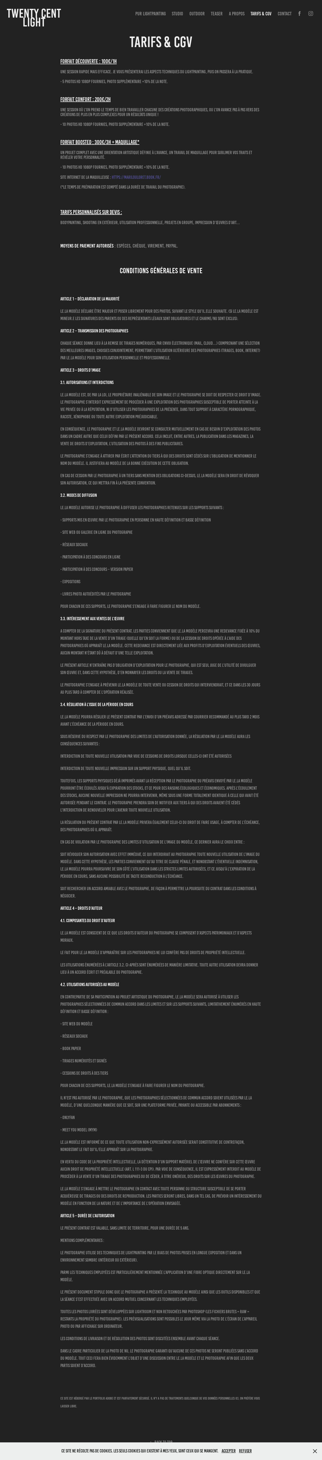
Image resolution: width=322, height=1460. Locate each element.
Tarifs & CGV (261, 13)
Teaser (217, 13)
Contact (285, 13)
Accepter (229, 1450)
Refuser (245, 1450)
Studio (177, 13)
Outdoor (197, 13)
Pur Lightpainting (150, 13)
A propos (237, 13)
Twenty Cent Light (35, 18)
